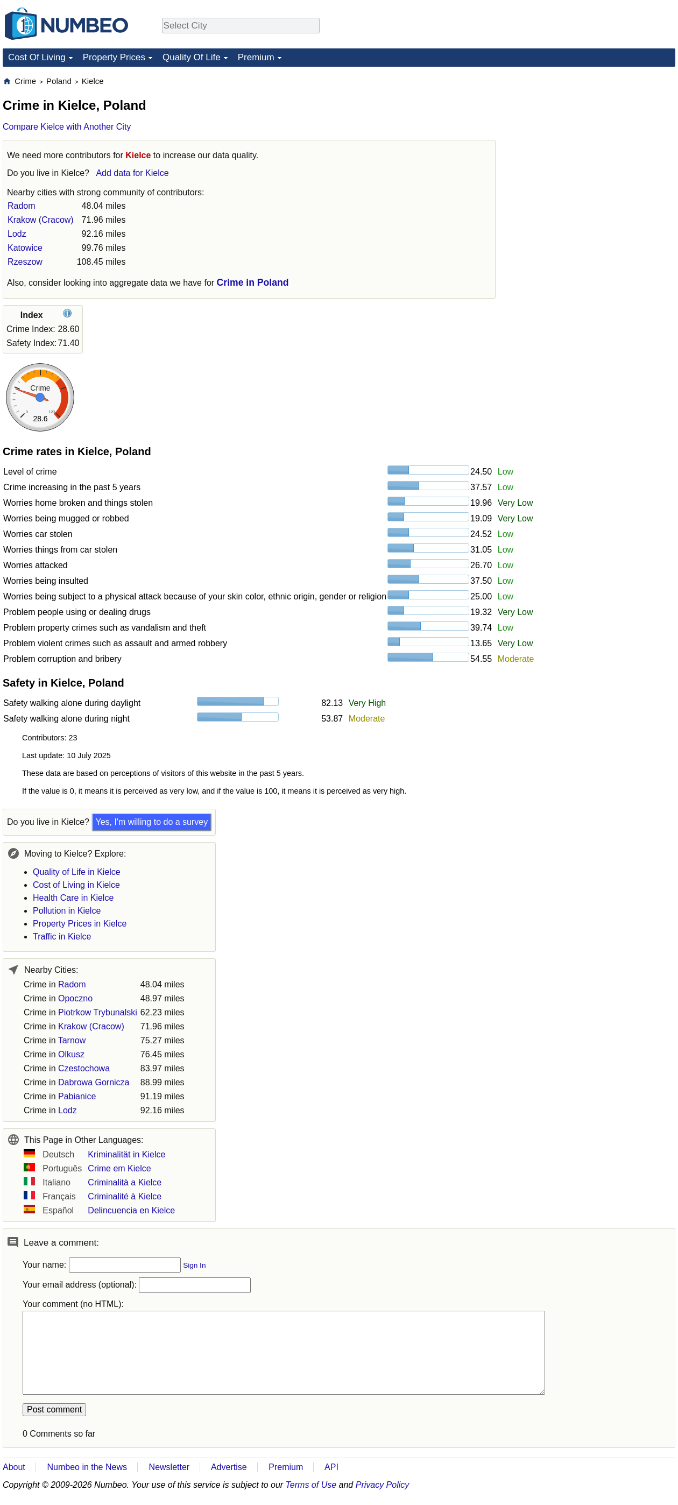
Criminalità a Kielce (124, 1182)
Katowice (25, 247)
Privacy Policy (382, 1484)
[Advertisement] (573, 237)
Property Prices (114, 57)
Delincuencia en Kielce (131, 1210)
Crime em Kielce (119, 1168)
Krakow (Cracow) (41, 219)
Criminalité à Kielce (124, 1196)
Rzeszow (25, 261)
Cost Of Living (37, 57)
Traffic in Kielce (62, 936)
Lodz (17, 233)
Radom (22, 205)
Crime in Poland (253, 282)
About (14, 1467)
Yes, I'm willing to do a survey (151, 821)
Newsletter (169, 1467)
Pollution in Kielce (67, 910)
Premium (256, 57)
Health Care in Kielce (73, 897)
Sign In (194, 1265)
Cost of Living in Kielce (76, 884)
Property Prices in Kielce (79, 923)
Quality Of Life (192, 57)
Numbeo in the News (87, 1467)
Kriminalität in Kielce (126, 1154)
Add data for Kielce (132, 173)
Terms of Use (311, 1484)
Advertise (229, 1467)
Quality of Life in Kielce (77, 872)
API (331, 1467)
